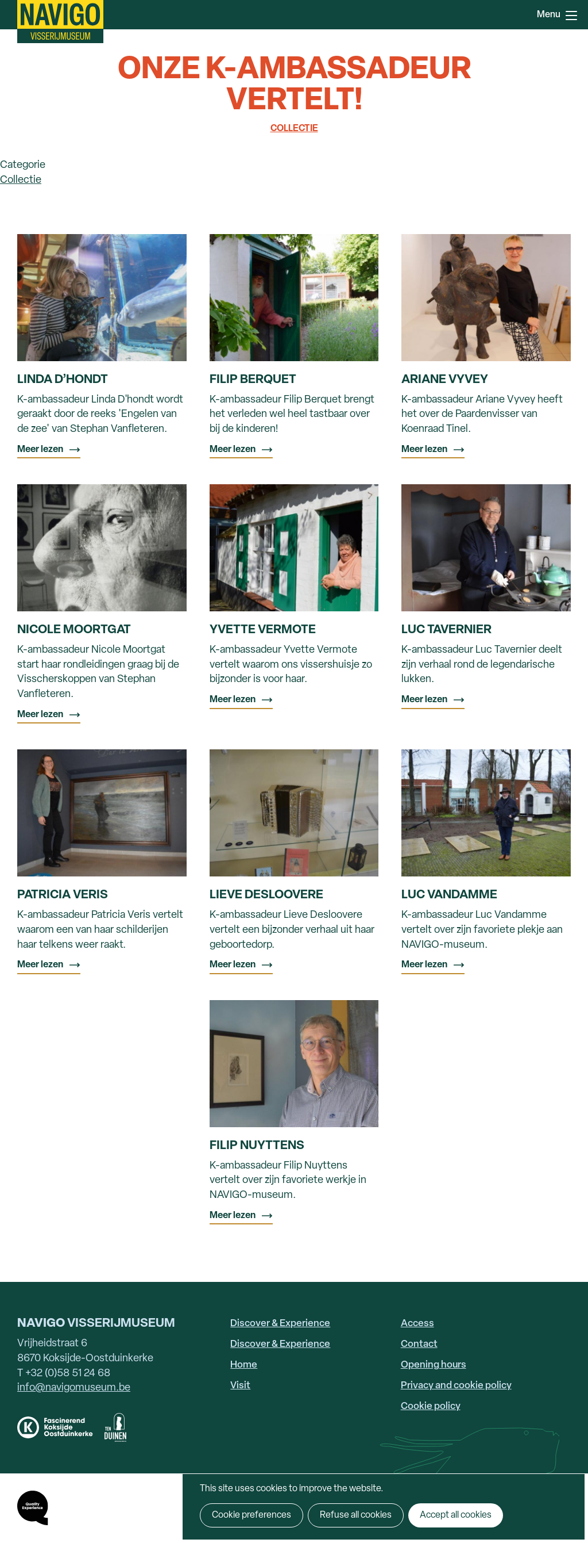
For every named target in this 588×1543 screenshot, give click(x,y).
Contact (419, 1344)
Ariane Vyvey (444, 380)
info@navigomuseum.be (73, 1388)
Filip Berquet (253, 380)
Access (417, 1323)
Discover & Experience (280, 1323)
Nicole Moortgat (74, 630)
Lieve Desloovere (266, 895)
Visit (240, 1386)
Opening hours (433, 1365)
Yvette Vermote (263, 630)
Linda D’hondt (62, 380)
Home (243, 1365)
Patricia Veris (62, 895)
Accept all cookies (456, 1515)
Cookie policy (431, 1406)
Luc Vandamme (449, 895)
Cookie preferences (251, 1515)
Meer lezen (40, 449)
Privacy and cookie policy (456, 1386)
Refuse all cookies (356, 1515)
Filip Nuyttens (257, 1146)
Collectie (294, 128)
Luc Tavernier (446, 630)
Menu (571, 15)
